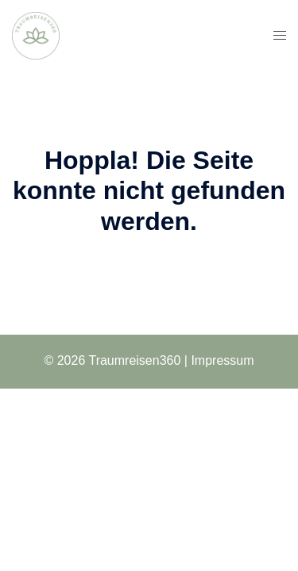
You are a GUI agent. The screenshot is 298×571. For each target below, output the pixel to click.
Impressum (222, 360)
